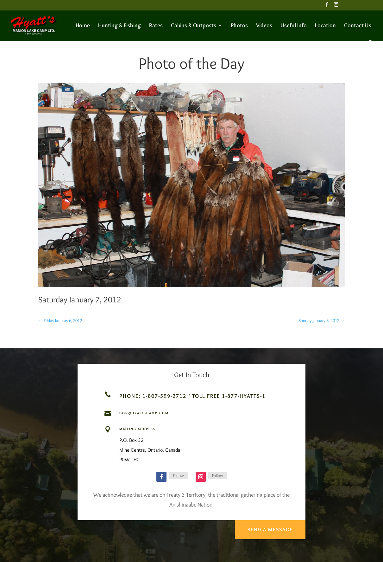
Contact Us (357, 26)
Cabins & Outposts (193, 26)
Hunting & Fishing (119, 26)
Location (325, 26)
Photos (239, 26)
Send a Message (269, 527)
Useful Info (293, 26)
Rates (156, 26)
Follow (178, 475)
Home (83, 26)
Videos (264, 26)
